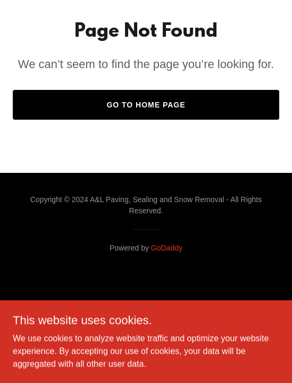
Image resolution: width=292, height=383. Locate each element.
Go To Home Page (145, 105)
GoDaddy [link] (166, 248)
